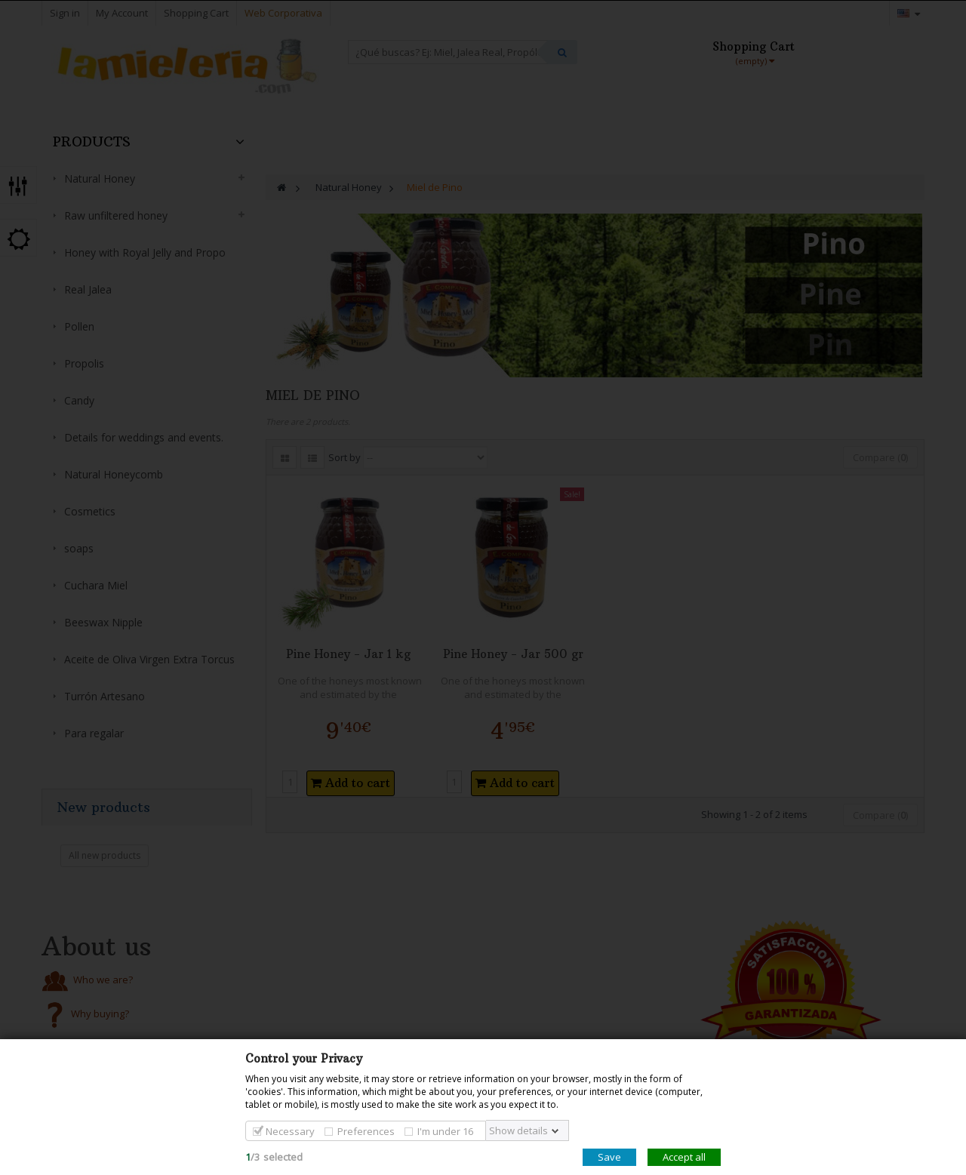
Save (609, 1157)
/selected (274, 1157)
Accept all (684, 1157)
